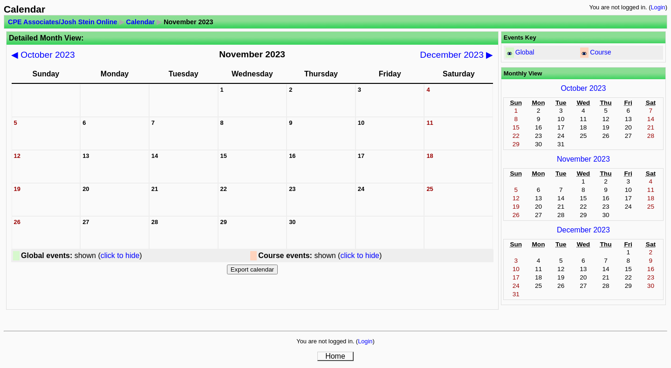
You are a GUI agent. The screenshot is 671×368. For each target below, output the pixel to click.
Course (600, 52)
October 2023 (43, 55)
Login (657, 7)
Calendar (140, 22)
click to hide (120, 255)
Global (524, 52)
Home (335, 356)
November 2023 (583, 159)
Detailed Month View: (46, 38)
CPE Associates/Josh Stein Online (62, 22)
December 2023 (456, 55)
